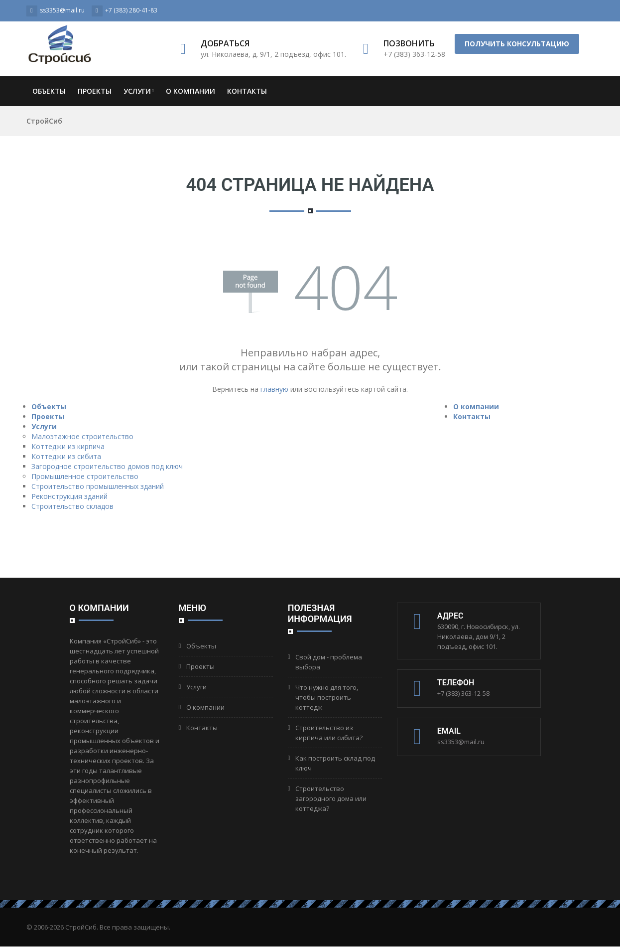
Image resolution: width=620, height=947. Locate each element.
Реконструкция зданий (69, 496)
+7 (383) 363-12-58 (463, 693)
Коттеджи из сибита (66, 456)
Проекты (95, 91)
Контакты (247, 91)
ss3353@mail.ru (461, 741)
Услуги (139, 91)
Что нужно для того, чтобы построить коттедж (326, 697)
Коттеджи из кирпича (68, 446)
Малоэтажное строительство (82, 436)
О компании (190, 91)
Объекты (49, 91)
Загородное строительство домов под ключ (107, 466)
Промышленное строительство (84, 476)
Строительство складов (72, 506)
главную (274, 389)
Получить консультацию (517, 43)
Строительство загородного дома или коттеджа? (331, 798)
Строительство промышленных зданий (97, 486)
